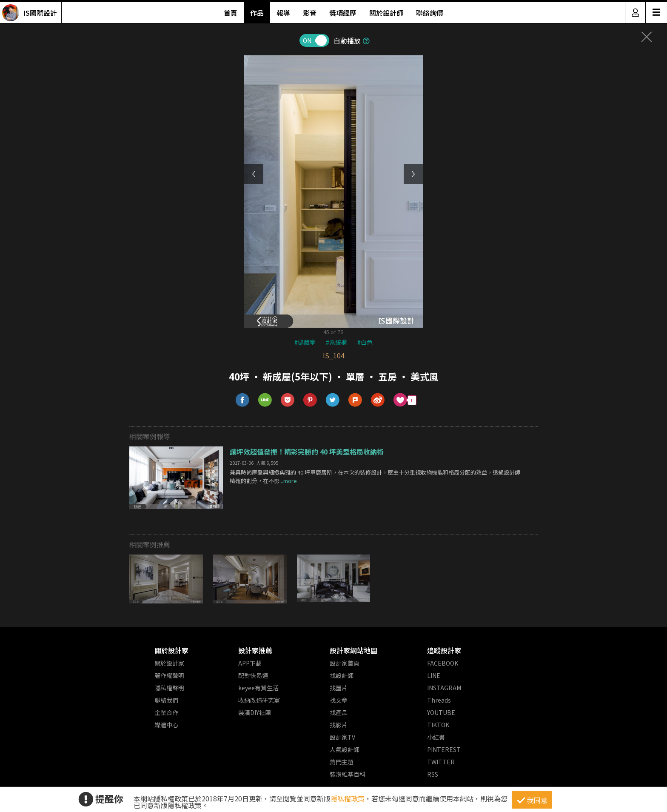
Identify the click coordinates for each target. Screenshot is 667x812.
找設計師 (341, 675)
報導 (283, 13)
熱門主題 (341, 762)
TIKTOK (438, 725)
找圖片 (339, 687)
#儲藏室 (305, 342)
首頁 (230, 13)
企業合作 (166, 712)
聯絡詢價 (429, 13)
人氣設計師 (344, 749)
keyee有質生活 (258, 687)
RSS (432, 774)
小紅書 (436, 737)
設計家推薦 (255, 650)
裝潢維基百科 (347, 774)
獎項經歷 (342, 13)
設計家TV (342, 737)
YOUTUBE (441, 712)
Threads (439, 700)
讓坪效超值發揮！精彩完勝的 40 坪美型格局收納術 (307, 451)
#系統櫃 (336, 342)
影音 (309, 13)
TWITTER (441, 762)
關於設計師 (386, 13)
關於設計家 (171, 650)
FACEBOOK (442, 663)
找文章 (339, 700)
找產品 (339, 712)
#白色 (365, 342)
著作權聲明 (169, 675)
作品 (257, 13)
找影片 (339, 725)
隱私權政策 (348, 798)
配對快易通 (253, 675)
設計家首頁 (344, 663)
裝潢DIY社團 (254, 712)
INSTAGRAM (444, 687)
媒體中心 (166, 725)
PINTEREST (444, 749)
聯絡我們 (166, 700)
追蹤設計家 (444, 650)
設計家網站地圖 (353, 650)
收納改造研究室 (259, 700)
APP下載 (250, 663)
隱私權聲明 (169, 687)
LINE (433, 675)
